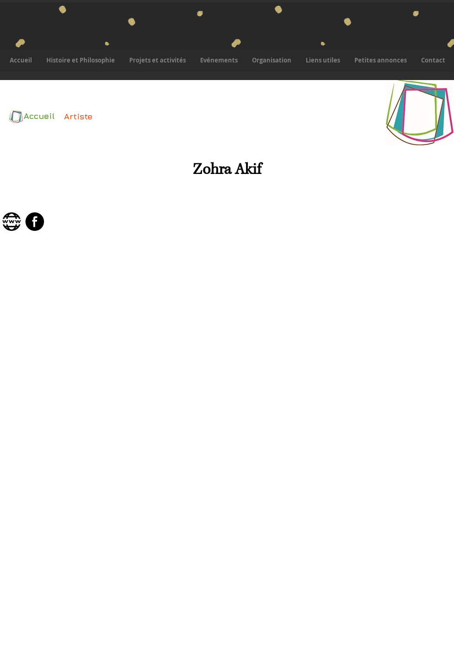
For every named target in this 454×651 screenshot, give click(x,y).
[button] (157, 60)
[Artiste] (78, 116)
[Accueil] (37, 116)
